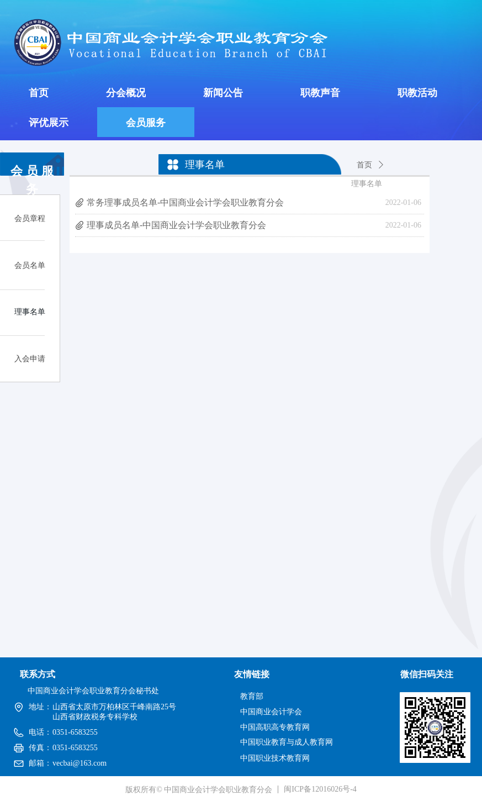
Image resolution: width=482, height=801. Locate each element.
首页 (364, 165)
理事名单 (366, 184)
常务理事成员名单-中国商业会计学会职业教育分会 (185, 202)
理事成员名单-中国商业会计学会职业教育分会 (176, 225)
